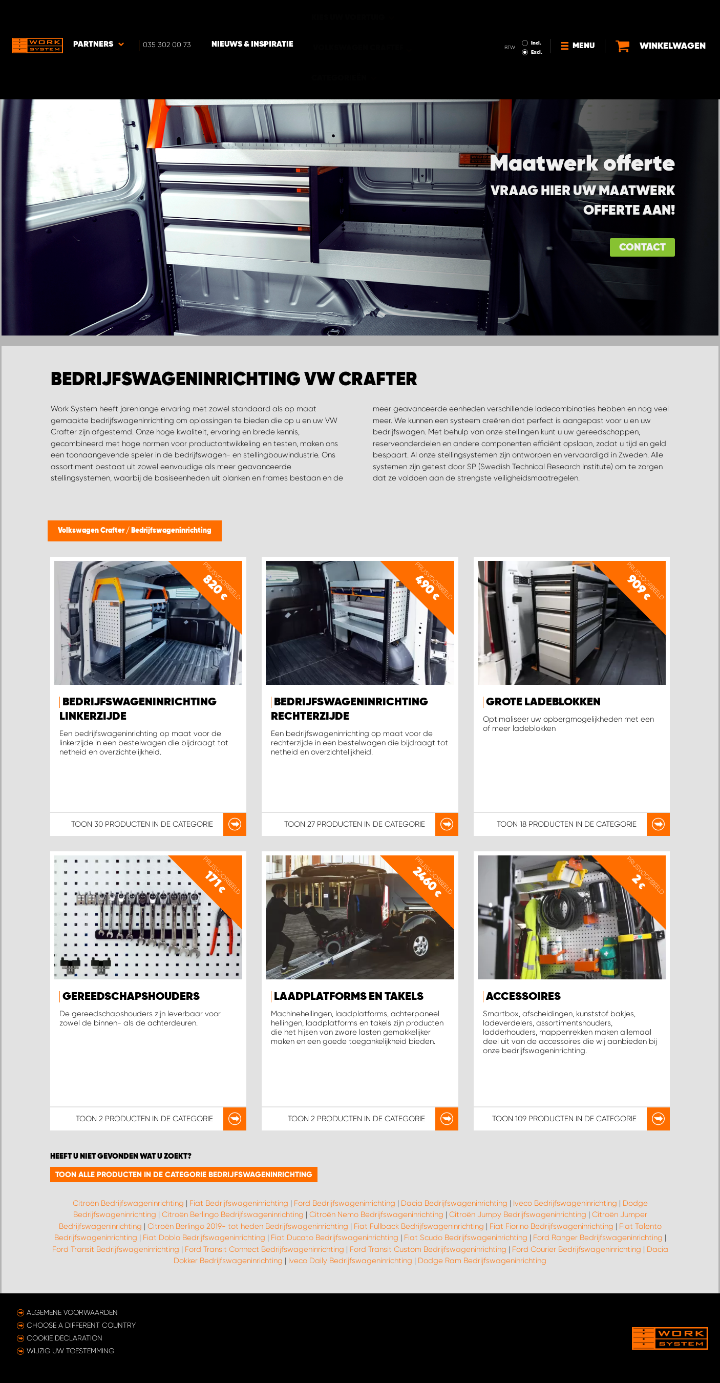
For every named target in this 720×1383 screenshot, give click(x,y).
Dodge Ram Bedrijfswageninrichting (482, 1260)
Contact (642, 247)
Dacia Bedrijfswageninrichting (454, 1203)
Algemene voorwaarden (72, 1312)
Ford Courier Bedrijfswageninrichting (576, 1249)
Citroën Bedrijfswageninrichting (128, 1203)
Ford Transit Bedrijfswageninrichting (115, 1249)
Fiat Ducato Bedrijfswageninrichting (334, 1237)
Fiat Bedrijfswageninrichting (238, 1203)
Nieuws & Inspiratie (252, 16)
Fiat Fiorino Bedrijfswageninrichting (551, 1226)
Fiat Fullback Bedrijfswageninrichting (419, 1226)
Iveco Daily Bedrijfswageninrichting (350, 1260)
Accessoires (523, 996)
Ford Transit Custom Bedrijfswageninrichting (428, 1249)
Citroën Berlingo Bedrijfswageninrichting (233, 1214)
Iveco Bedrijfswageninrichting (565, 1203)
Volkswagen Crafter (92, 530)
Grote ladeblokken (543, 702)
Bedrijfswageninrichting (171, 530)
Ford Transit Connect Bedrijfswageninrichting (264, 1249)
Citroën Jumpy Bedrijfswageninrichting (517, 1214)
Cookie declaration (64, 1338)
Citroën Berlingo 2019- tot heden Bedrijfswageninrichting (247, 1226)
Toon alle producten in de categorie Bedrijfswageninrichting (183, 1174)
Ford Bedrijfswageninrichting (344, 1203)
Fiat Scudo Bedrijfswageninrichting (465, 1237)
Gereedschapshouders (131, 996)
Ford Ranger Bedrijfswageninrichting (598, 1237)
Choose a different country (81, 1325)
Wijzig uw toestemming (70, 1351)
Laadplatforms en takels (348, 996)
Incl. (536, 14)
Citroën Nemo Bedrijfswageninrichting (376, 1214)
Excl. (536, 23)
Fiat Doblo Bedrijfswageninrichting (204, 1237)
